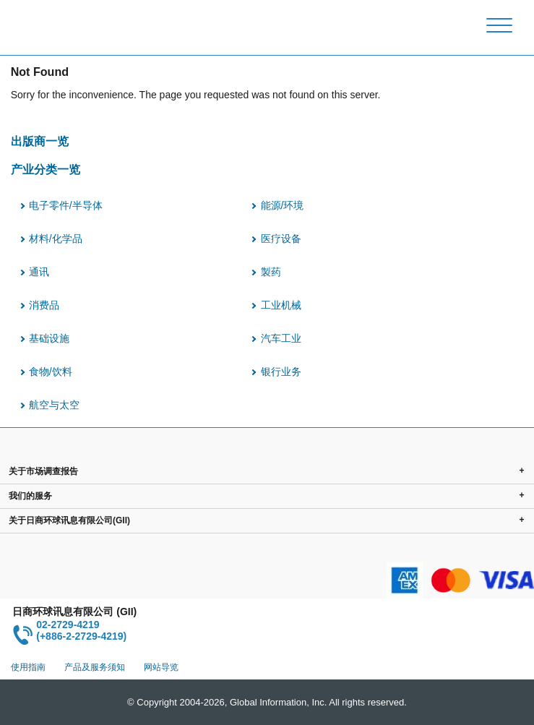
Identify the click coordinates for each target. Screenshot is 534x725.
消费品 (44, 305)
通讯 (39, 272)
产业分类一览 (45, 169)
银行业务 (281, 371)
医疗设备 (281, 238)
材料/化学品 (55, 238)
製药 (271, 272)
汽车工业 (281, 338)
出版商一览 (40, 140)
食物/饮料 (50, 371)
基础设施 (49, 338)
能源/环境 (282, 205)
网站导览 (161, 667)
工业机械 (281, 305)
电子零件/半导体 (66, 205)
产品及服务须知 (94, 667)
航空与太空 (54, 405)
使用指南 (28, 667)
